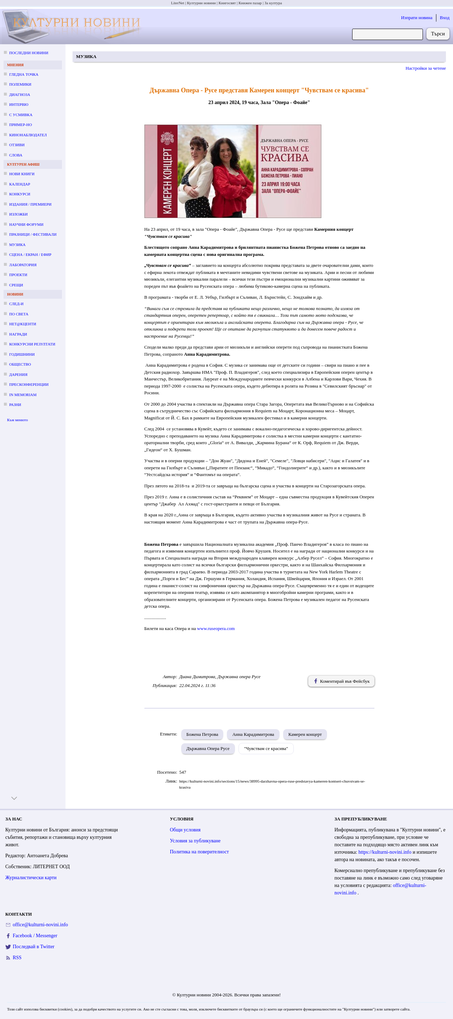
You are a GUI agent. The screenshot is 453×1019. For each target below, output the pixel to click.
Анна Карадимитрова (253, 734)
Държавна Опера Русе (208, 748)
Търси (438, 33)
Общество (20, 364)
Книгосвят (227, 3)
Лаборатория (22, 265)
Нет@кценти (22, 324)
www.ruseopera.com (216, 628)
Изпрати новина (416, 17)
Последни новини (28, 53)
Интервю (18, 104)
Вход (444, 17)
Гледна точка (24, 74)
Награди (18, 334)
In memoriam (22, 395)
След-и (16, 304)
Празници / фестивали (33, 234)
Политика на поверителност (199, 851)
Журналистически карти (31, 877)
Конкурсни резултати (32, 344)
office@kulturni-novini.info (40, 924)
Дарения (18, 374)
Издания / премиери (30, 204)
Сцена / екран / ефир (30, 254)
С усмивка (21, 115)
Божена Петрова (202, 734)
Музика (17, 244)
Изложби (18, 214)
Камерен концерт (305, 734)
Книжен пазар (250, 3)
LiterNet (177, 3)
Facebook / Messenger (35, 935)
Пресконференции (28, 384)
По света (18, 314)
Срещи (16, 285)
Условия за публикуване (195, 840)
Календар (19, 184)
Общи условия (185, 829)
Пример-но (20, 124)
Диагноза (19, 94)
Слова (15, 155)
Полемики (20, 84)
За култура (273, 3)
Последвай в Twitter (34, 946)
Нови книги (21, 174)
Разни (15, 404)
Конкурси (19, 194)
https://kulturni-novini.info (386, 852)
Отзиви (16, 145)
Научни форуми (26, 224)
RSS (17, 957)
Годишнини (22, 354)
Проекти (18, 275)
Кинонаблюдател (28, 135)
